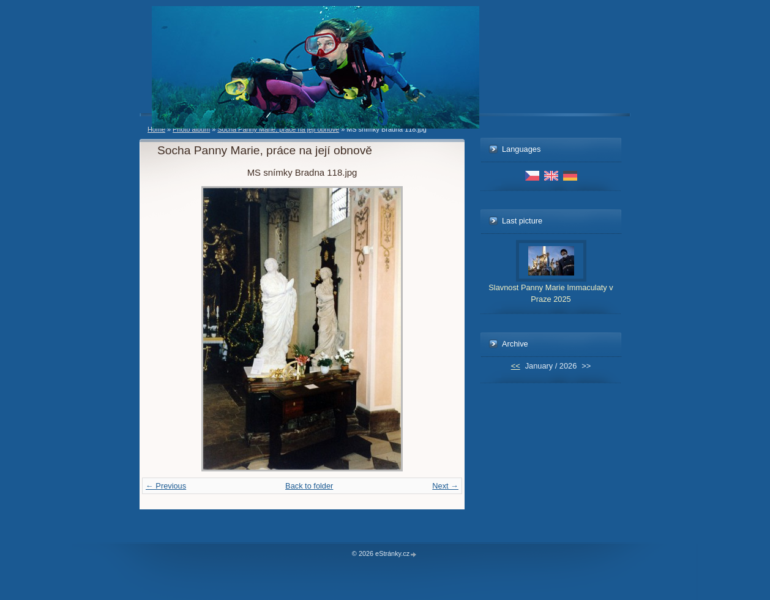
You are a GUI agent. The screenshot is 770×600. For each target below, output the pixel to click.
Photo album (191, 129)
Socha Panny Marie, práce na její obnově (278, 129)
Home (156, 129)
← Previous (166, 485)
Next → (445, 485)
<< (515, 365)
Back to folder (309, 485)
